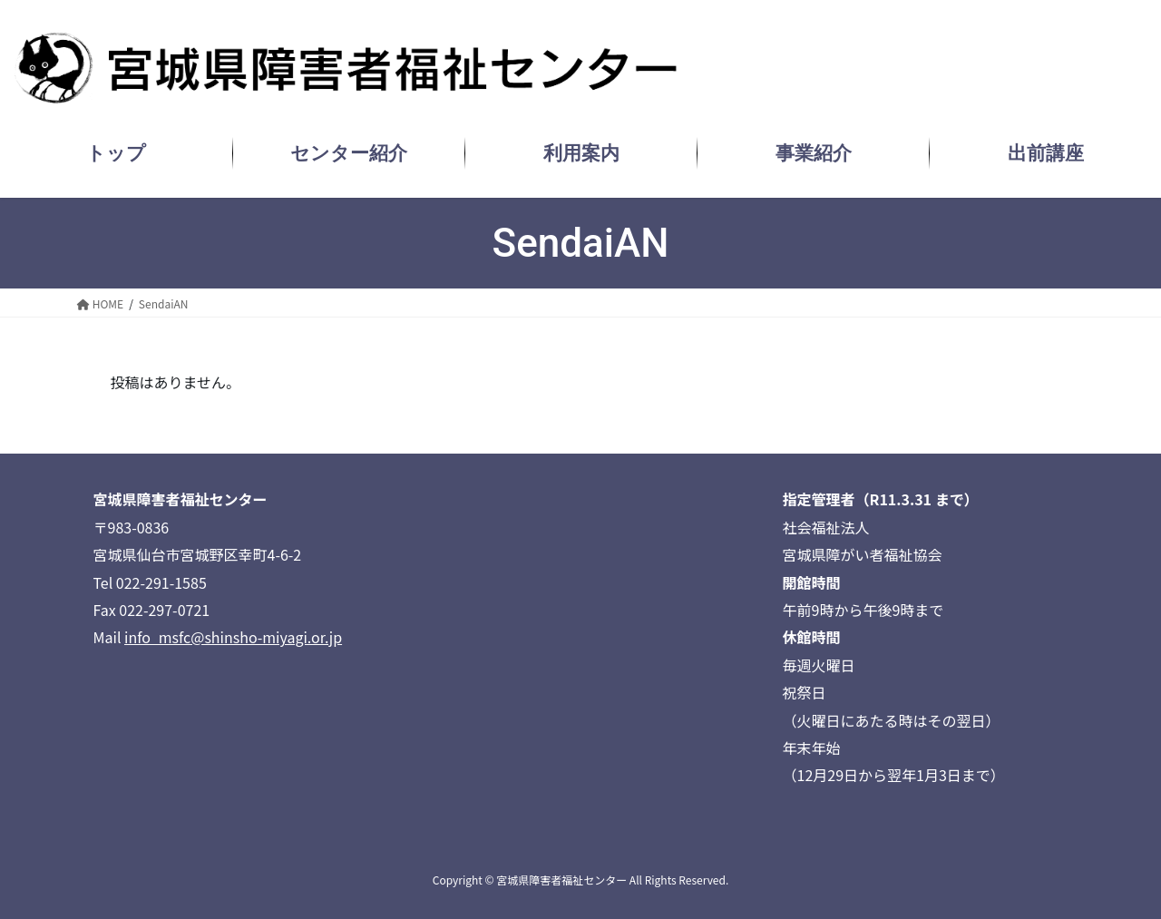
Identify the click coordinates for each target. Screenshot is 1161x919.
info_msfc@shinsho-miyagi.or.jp (233, 637)
